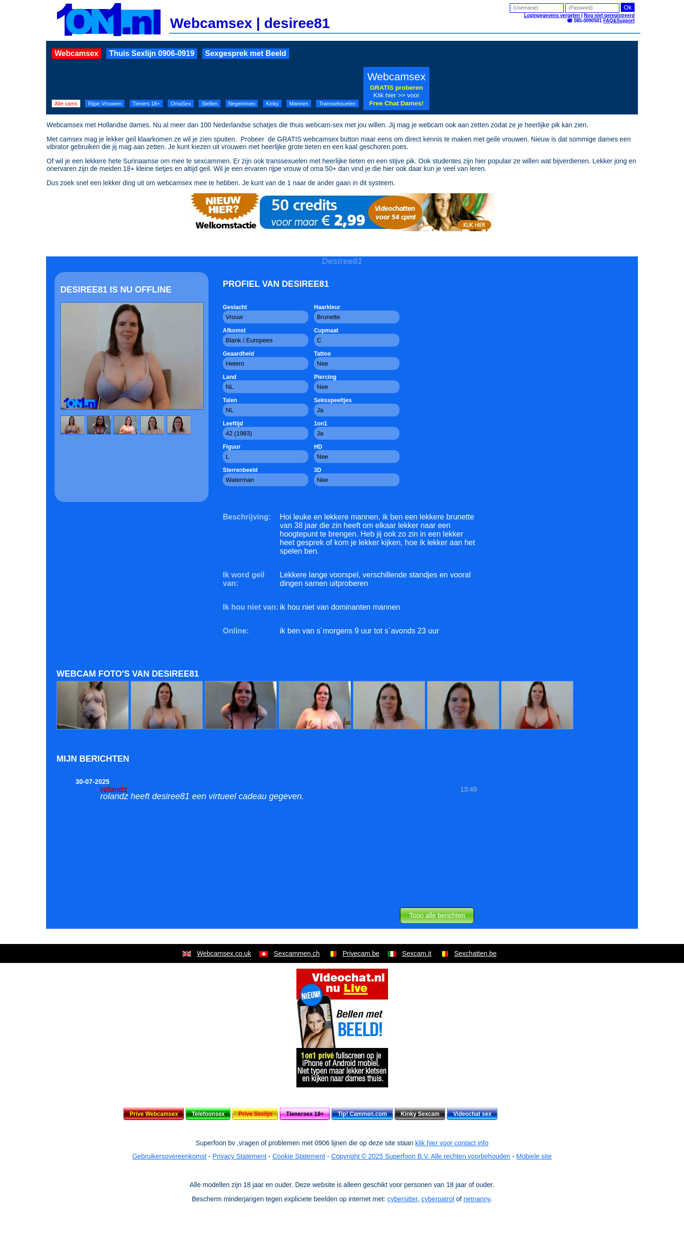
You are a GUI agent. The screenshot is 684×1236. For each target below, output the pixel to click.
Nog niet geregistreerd (609, 15)
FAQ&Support (619, 20)
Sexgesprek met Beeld (245, 53)
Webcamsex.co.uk (224, 953)
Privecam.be (361, 953)
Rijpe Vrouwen (105, 103)
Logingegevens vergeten (552, 15)
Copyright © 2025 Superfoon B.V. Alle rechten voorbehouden (420, 1156)
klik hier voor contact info (451, 1143)
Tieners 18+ (146, 103)
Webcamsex (76, 53)
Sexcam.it (416, 953)
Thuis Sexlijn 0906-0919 (152, 53)
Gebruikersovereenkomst (169, 1156)
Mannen (298, 103)
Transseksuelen (337, 103)
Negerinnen (242, 103)
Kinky (272, 103)
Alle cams (66, 103)
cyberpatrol (437, 1199)
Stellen (209, 103)
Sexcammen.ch (297, 953)
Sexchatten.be (475, 953)
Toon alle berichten (437, 915)
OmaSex (181, 103)
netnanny (477, 1199)
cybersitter (402, 1199)
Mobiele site (534, 1156)
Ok (628, 7)
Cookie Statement (298, 1156)
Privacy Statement (239, 1156)
